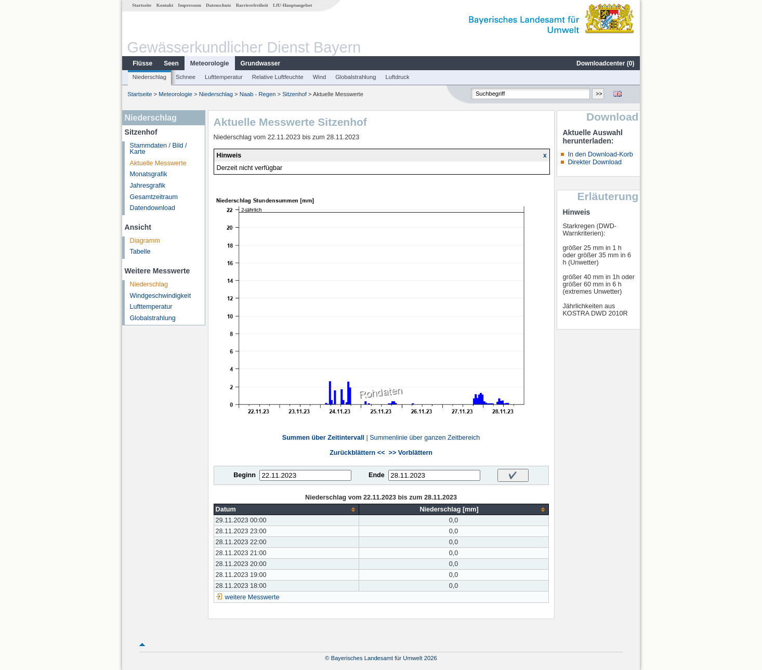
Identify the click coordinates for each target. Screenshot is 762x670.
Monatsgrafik (148, 174)
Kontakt (165, 5)
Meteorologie (209, 63)
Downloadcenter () (605, 63)
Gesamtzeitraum (154, 197)
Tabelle (140, 251)
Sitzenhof (294, 94)
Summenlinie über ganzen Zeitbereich (425, 437)
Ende (377, 475)
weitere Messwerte (252, 597)
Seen (171, 63)
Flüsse (142, 63)
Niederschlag (149, 77)
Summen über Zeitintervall (323, 437)
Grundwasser (261, 63)
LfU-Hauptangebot (292, 5)
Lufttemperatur (224, 77)
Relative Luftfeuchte (278, 77)
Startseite (141, 5)
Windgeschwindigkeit (160, 295)
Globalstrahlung (355, 77)
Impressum (189, 5)
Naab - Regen (258, 94)
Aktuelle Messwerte (158, 163)
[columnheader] (286, 509)
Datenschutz (218, 5)
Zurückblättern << (357, 452)
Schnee (185, 77)
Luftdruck (398, 77)
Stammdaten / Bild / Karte (158, 149)
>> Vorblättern (410, 452)
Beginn (244, 475)
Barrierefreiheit (252, 5)
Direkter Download (595, 162)
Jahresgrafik (148, 185)
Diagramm (145, 240)
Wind (319, 77)
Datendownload (153, 208)
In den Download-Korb (600, 154)
